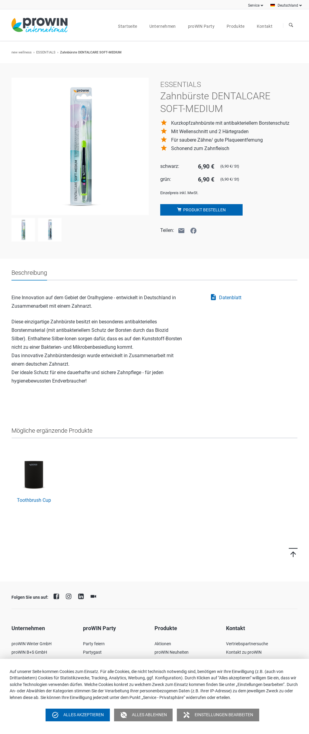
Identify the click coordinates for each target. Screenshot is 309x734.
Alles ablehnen (143, 715)
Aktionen (162, 643)
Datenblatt (225, 297)
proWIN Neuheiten (171, 652)
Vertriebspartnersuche (247, 643)
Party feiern (94, 643)
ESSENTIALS (46, 52)
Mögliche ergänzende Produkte (51, 430)
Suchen (291, 25)
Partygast (92, 652)
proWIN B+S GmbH (29, 652)
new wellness (21, 52)
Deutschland (288, 5)
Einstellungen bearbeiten (218, 715)
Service (254, 5)
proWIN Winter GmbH (31, 643)
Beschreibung (29, 272)
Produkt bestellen (204, 209)
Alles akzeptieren (78, 715)
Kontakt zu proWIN (244, 652)
